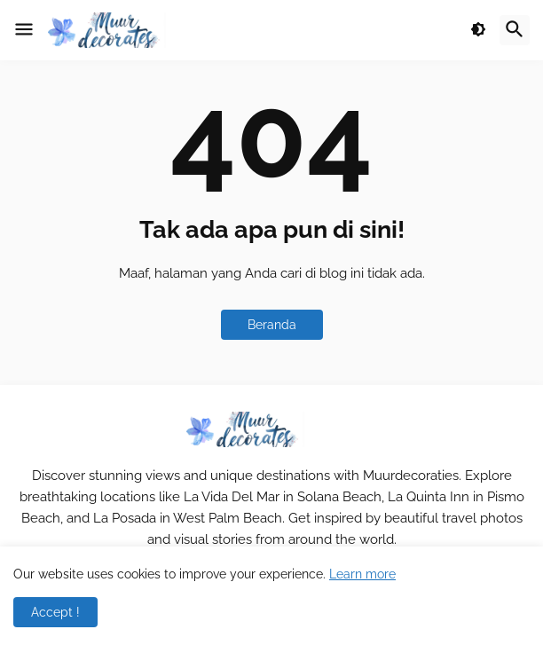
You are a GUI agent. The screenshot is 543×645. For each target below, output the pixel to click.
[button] (24, 30)
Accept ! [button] (55, 612)
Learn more (362, 574)
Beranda (272, 325)
